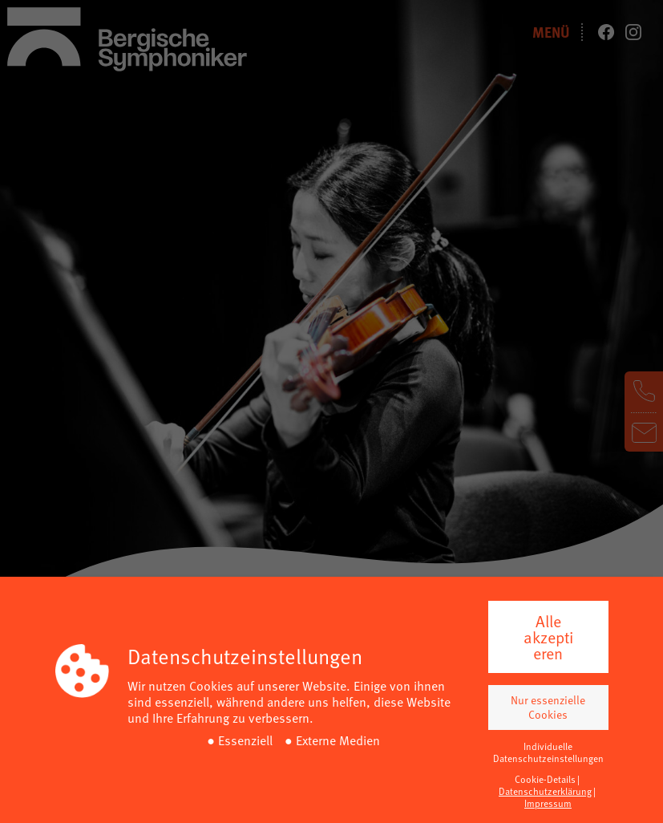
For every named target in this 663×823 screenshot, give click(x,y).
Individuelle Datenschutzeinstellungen (548, 752)
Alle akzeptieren (548, 637)
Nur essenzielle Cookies (548, 707)
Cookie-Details (545, 779)
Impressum (548, 803)
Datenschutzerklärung (545, 791)
